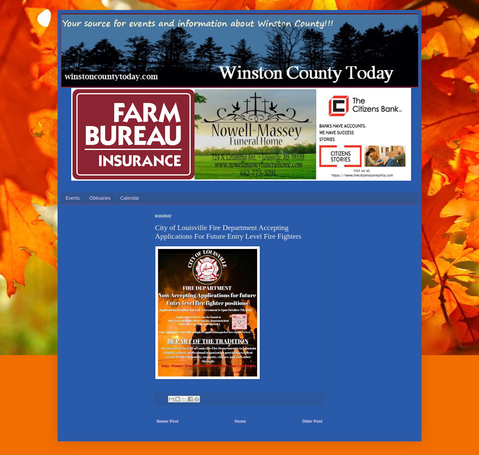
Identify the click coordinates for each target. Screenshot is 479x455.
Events (73, 198)
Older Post (312, 421)
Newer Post (167, 421)
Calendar (129, 198)
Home (240, 421)
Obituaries (100, 198)
